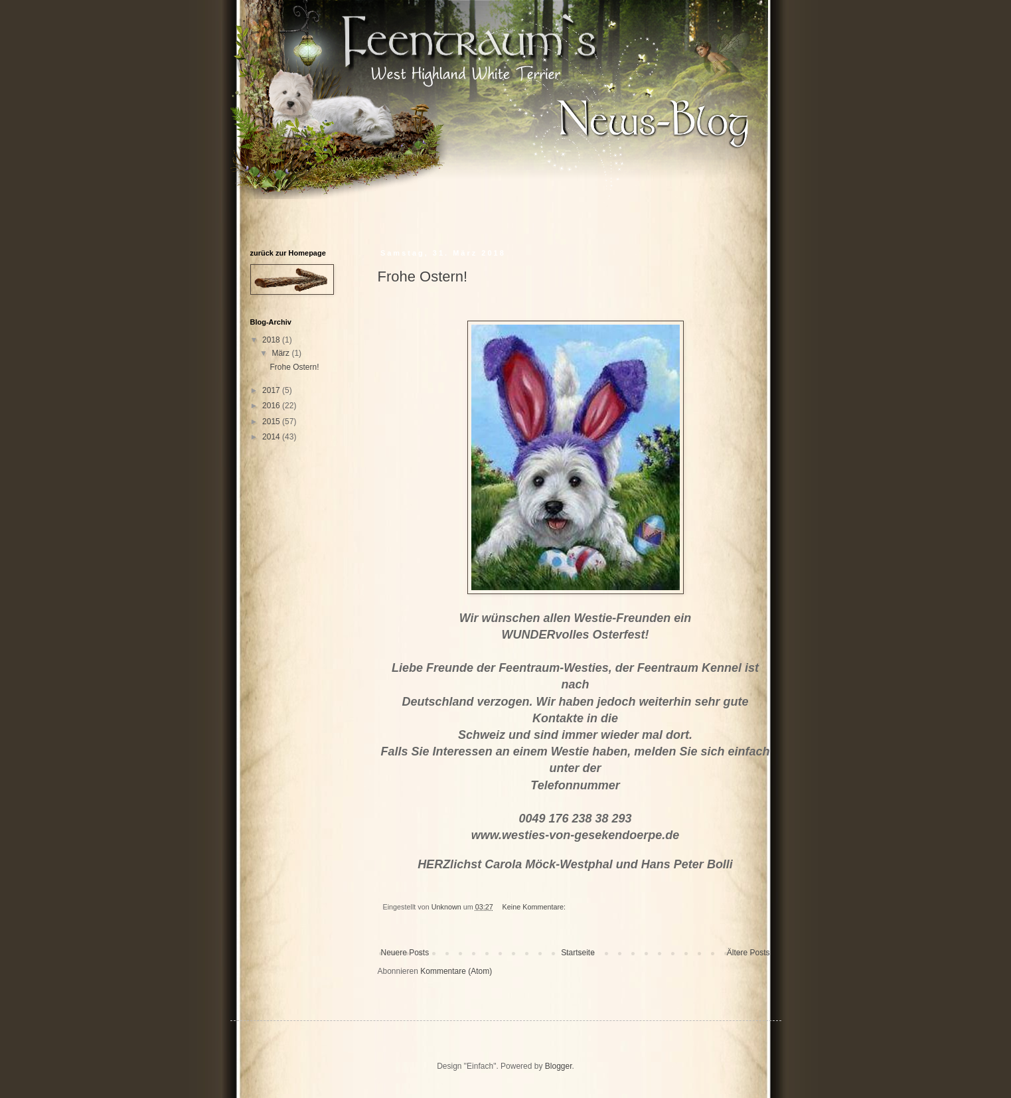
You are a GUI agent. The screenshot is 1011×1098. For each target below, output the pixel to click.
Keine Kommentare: (535, 907)
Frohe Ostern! (423, 276)
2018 (272, 340)
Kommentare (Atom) (456, 971)
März (281, 353)
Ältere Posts (748, 952)
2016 (272, 405)
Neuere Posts (405, 952)
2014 (272, 436)
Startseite (578, 952)
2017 (272, 390)
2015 (272, 421)
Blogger (558, 1066)
